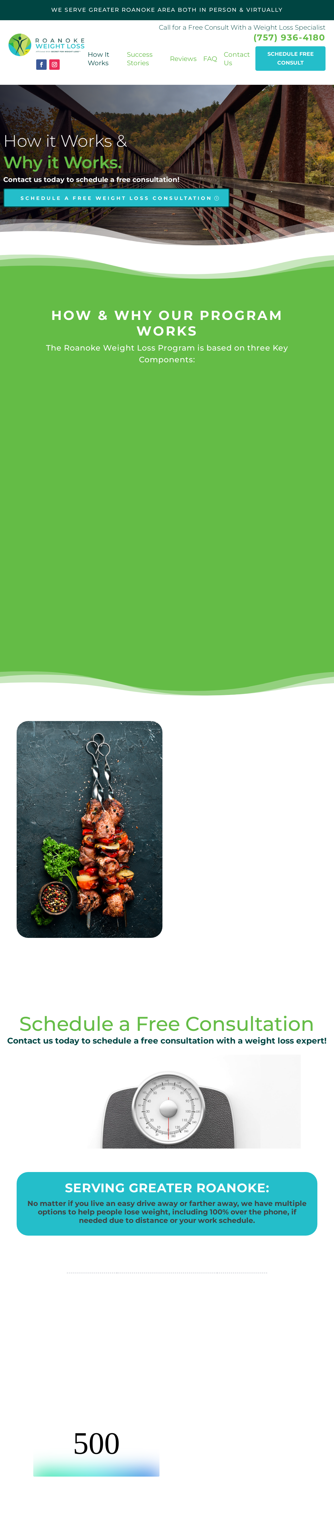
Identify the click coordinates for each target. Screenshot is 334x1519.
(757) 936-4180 (289, 37)
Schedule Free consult (290, 58)
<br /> (96, 1452)
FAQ (210, 59)
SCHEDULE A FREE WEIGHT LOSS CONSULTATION (116, 198)
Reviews (183, 59)
